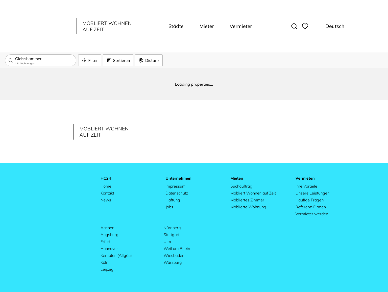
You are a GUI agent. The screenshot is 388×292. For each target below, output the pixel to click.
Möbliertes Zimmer (247, 199)
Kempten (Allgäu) (116, 255)
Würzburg (173, 262)
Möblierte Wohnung (248, 206)
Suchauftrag (241, 186)
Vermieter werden (311, 213)
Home (105, 186)
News (105, 199)
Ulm (167, 241)
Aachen (107, 227)
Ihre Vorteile (306, 186)
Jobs (169, 206)
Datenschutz (177, 193)
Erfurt (105, 241)
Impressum (176, 186)
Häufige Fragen (309, 199)
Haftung (173, 199)
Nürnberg (172, 227)
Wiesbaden (174, 255)
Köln (104, 262)
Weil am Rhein (177, 248)
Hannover (109, 248)
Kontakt (107, 193)
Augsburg (109, 234)
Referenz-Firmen (310, 206)
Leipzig (107, 269)
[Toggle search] (294, 26)
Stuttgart (171, 234)
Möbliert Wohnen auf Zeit (253, 193)
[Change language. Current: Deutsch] (331, 26)
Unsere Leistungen (312, 193)
